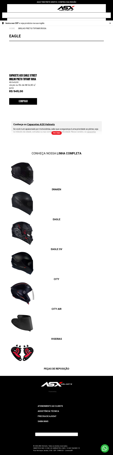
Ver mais (56, 133)
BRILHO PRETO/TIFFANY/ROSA (32, 28)
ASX (12, 28)
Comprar (23, 101)
